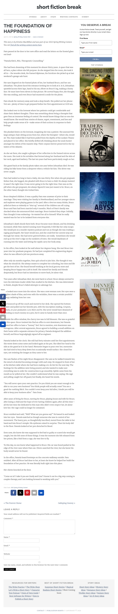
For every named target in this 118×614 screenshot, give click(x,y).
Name (7, 537)
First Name (84, 38)
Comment (8, 518)
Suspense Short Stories (55, 587)
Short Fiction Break (59, 6)
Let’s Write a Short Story (19, 590)
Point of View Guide (29, 593)
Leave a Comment (38, 37)
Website (7, 554)
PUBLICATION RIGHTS (55, 610)
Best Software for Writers (20, 596)
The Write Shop (33, 587)
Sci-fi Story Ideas (97, 596)
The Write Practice (17, 587)
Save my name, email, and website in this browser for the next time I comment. (36, 565)
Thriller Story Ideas (87, 593)
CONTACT (40, 610)
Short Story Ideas (86, 587)
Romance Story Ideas (96, 590)
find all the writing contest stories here (26, 45)
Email (7, 546)
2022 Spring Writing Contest (19, 487)
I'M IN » (96, 59)
